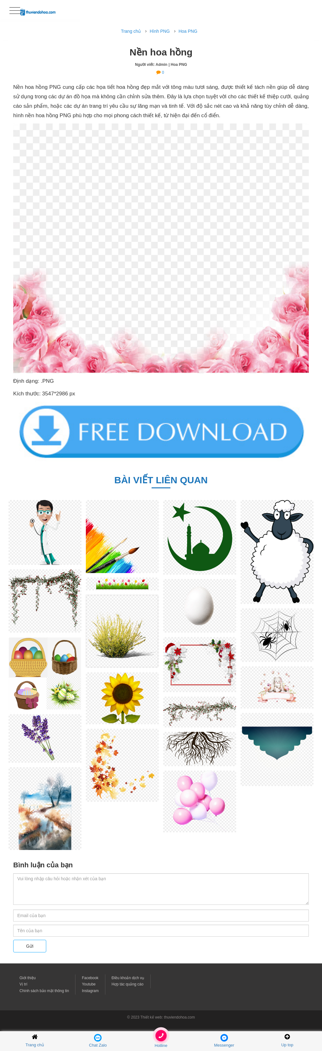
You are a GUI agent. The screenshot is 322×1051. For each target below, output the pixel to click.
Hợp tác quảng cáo (127, 984)
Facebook (90, 978)
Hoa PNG (188, 31)
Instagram (90, 991)
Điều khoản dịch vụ (128, 978)
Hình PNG (160, 31)
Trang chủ (131, 31)
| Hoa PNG (178, 64)
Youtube (89, 984)
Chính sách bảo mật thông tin (44, 991)
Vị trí (23, 984)
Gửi (29, 946)
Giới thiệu (27, 978)
